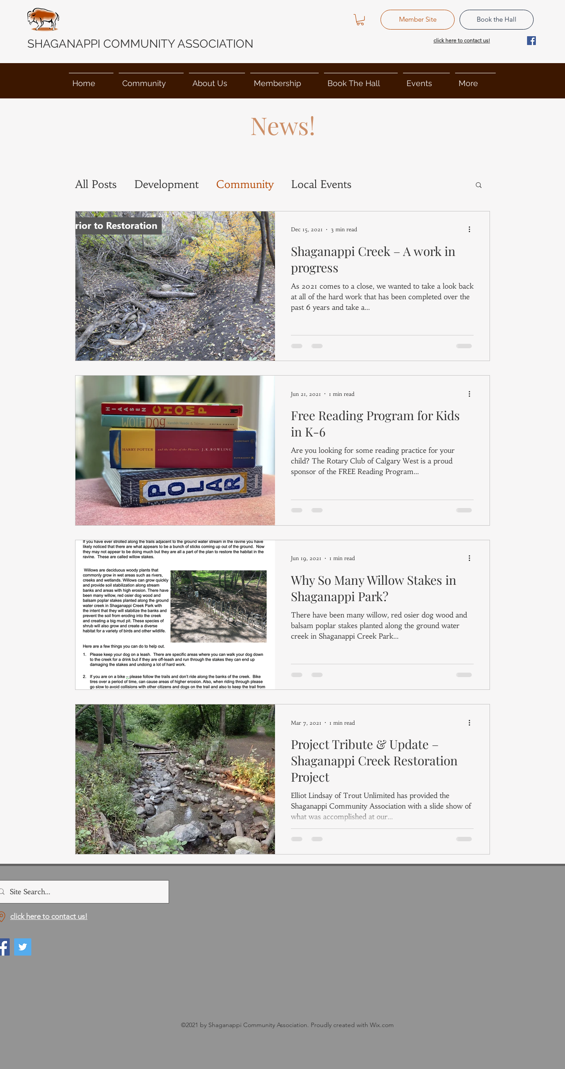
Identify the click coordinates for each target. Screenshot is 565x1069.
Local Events (321, 184)
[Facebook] (531, 40)
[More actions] (472, 229)
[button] (360, 19)
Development (166, 184)
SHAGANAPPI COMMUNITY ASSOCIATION (140, 43)
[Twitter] (22, 947)
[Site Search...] (80, 892)
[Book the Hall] (497, 20)
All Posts (96, 184)
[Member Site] (417, 20)
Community (245, 184)
